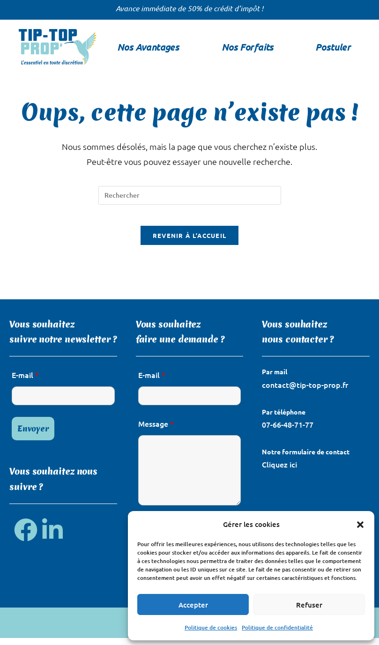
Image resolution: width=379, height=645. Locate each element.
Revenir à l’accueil (190, 243)
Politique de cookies (211, 627)
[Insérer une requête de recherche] (189, 195)
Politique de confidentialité (277, 627)
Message (156, 431)
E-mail (25, 382)
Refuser (309, 604)
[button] (360, 524)
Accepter (193, 604)
